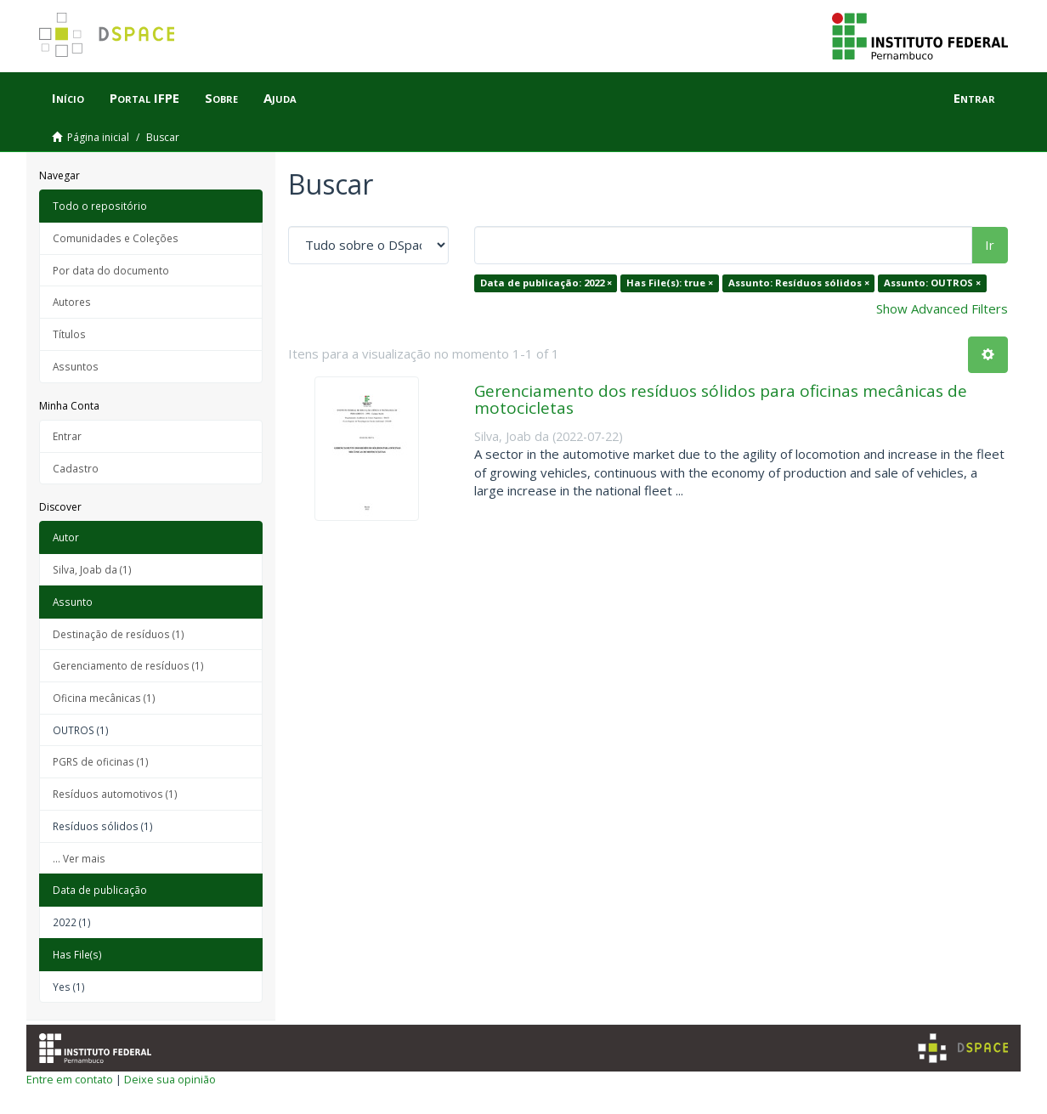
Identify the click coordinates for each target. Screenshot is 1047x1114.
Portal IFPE (144, 97)
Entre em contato (69, 1079)
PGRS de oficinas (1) (101, 761)
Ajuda (280, 97)
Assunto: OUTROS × (932, 282)
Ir (989, 244)
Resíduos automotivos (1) (115, 793)
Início (68, 97)
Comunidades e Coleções (115, 238)
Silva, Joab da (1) (92, 569)
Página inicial (98, 137)
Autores (72, 301)
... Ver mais (79, 858)
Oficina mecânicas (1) (104, 697)
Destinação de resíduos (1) (118, 634)
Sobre (221, 97)
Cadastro (76, 468)
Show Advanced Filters (942, 308)
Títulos (69, 334)
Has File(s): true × (669, 282)
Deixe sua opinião (170, 1079)
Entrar (67, 436)
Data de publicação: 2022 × (546, 282)
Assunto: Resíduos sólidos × (798, 282)
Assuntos (76, 366)
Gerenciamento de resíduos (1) (128, 665)
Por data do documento (111, 270)
